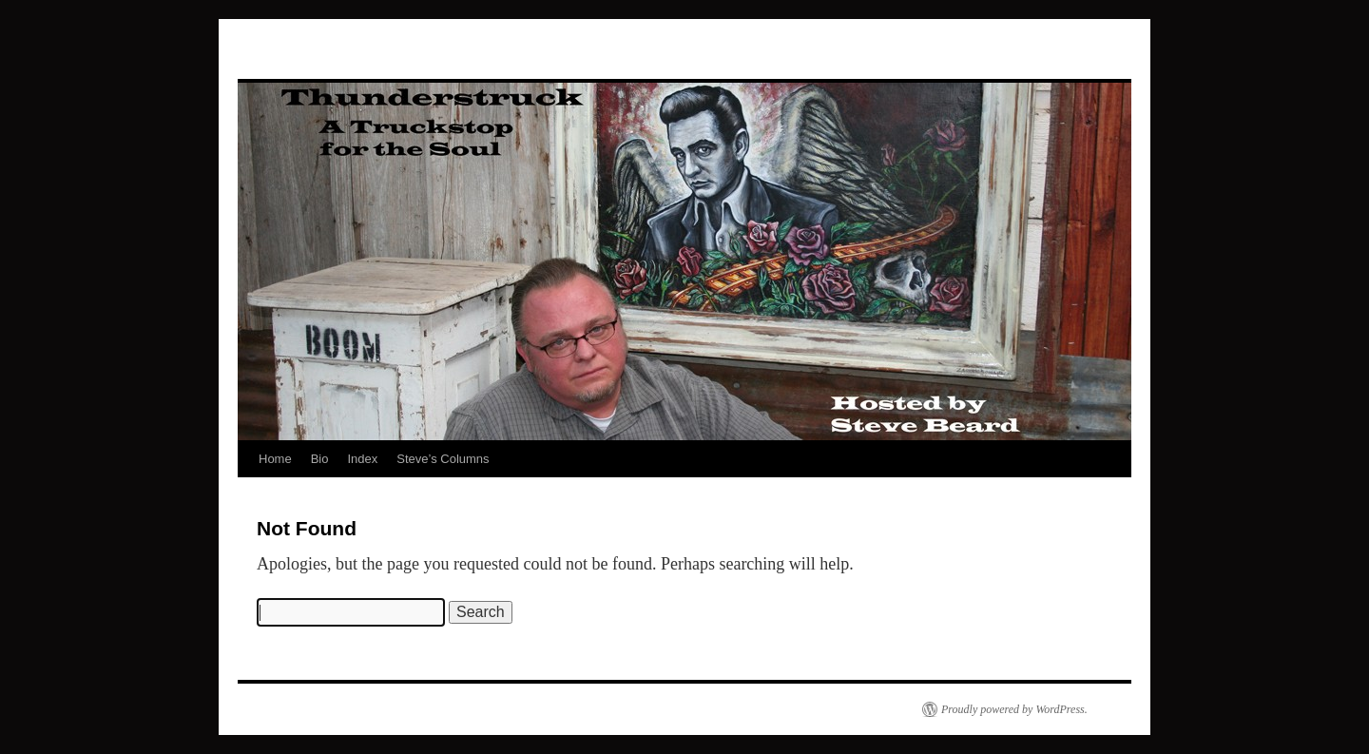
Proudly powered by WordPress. (1014, 709)
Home (275, 459)
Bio (320, 459)
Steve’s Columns (442, 459)
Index (362, 459)
